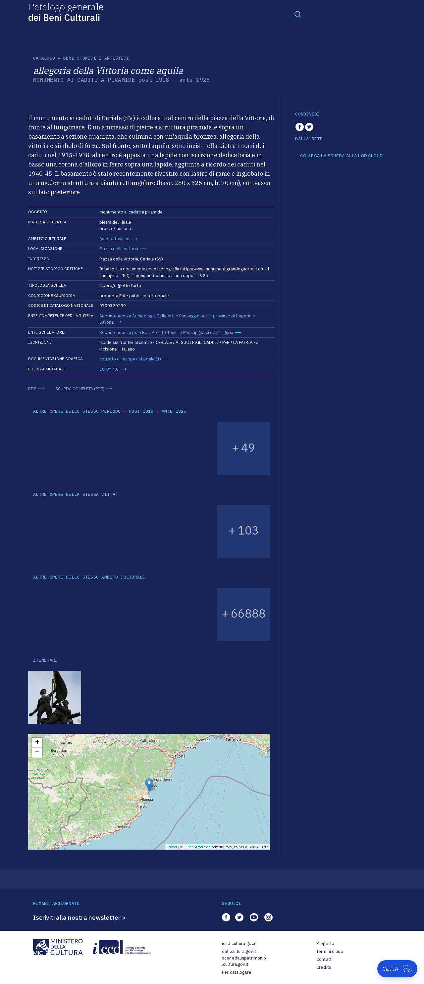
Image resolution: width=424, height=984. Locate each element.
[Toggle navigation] (297, 14)
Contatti (324, 959)
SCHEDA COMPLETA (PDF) (79, 389)
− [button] (37, 753)
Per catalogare (236, 972)
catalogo (44, 58)
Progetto (325, 943)
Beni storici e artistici (96, 58)
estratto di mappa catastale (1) (130, 359)
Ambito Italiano (114, 239)
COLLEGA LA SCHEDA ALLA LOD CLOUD (341, 156)
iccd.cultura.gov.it (239, 943)
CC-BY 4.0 (109, 369)
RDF (32, 389)
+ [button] (37, 743)
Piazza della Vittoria (118, 249)
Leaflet (172, 847)
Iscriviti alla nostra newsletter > (79, 917)
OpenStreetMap (198, 847)
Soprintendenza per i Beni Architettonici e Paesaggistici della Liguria (166, 332)
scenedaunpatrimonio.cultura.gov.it (244, 961)
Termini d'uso (329, 951)
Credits (323, 967)
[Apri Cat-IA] (397, 968)
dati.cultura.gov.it (239, 951)
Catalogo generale (65, 12)
